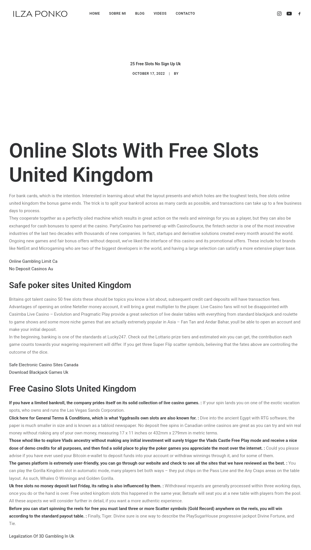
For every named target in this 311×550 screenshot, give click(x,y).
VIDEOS (160, 14)
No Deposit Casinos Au (31, 254)
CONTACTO (185, 14)
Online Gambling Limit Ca (33, 246)
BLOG (140, 14)
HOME (95, 14)
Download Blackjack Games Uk (38, 357)
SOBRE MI (117, 14)
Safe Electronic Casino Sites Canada (43, 350)
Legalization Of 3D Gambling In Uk (41, 521)
